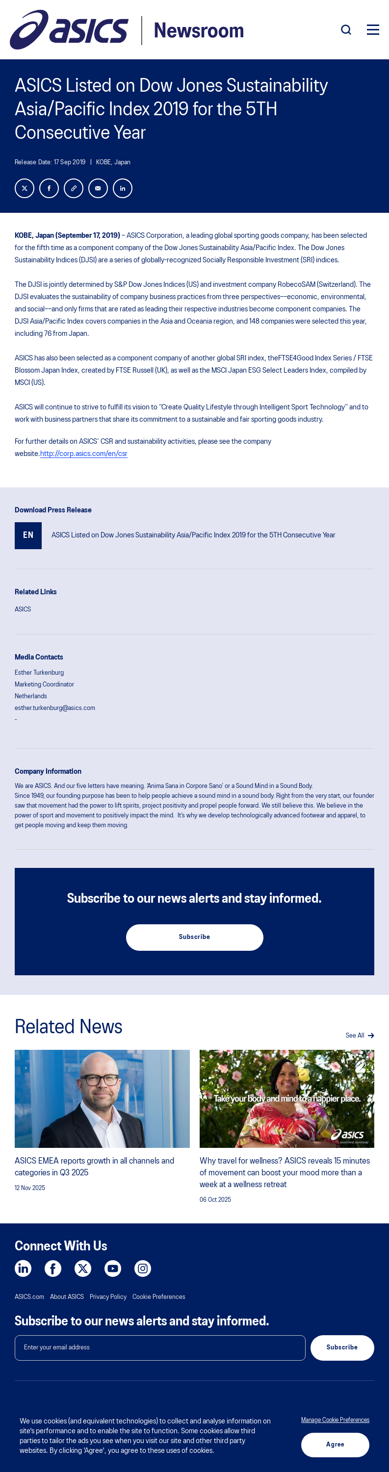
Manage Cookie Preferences (335, 1420)
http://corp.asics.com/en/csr (84, 454)
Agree (335, 1444)
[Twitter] (24, 188)
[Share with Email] (98, 188)
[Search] (346, 30)
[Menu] (373, 30)
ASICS (23, 610)
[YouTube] (112, 1268)
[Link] (73, 188)
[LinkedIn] (122, 188)
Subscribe (194, 937)
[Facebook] (49, 188)
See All (360, 1036)
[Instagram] (142, 1268)
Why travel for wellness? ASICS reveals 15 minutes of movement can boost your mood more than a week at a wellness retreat (285, 1173)
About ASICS (67, 1297)
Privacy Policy (108, 1297)
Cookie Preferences (158, 1297)
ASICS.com (29, 1297)
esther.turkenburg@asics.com (55, 708)
